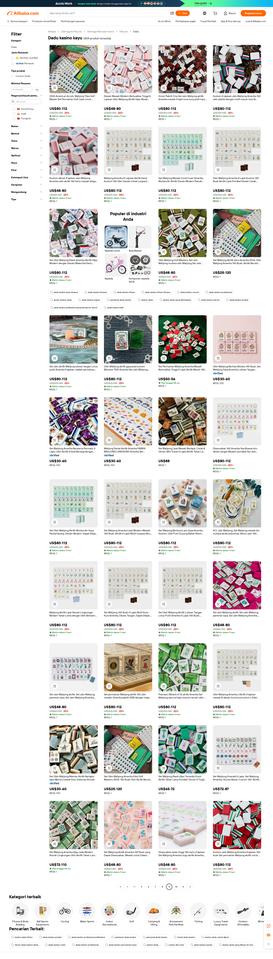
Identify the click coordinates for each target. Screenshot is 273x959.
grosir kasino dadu (61, 300)
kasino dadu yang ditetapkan (175, 300)
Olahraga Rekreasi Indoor (100, 31)
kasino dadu (145, 300)
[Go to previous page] (120, 887)
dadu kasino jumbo (201, 945)
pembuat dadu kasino (119, 300)
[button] (172, 13)
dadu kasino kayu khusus (64, 292)
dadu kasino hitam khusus (156, 292)
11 (183, 887)
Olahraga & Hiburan (71, 31)
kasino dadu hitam (22, 937)
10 (176, 887)
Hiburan (123, 31)
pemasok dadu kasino (155, 937)
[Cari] (183, 13)
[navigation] (26, 459)
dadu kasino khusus (95, 292)
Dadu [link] (136, 31)
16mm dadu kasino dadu (24, 945)
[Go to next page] (190, 887)
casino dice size (174, 945)
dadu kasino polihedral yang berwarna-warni (73, 307)
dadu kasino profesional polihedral (86, 937)
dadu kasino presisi (237, 300)
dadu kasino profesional (219, 292)
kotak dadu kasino (184, 937)
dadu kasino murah (188, 292)
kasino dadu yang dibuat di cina (236, 945)
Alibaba (52, 31)
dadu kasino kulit (114, 307)
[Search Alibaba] (108, 13)
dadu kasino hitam (124, 292)
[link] (268, 925)
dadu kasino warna (209, 300)
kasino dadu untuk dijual (215, 937)
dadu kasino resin (55, 945)
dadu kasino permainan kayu (121, 945)
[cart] (216, 13)
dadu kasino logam (89, 300)
